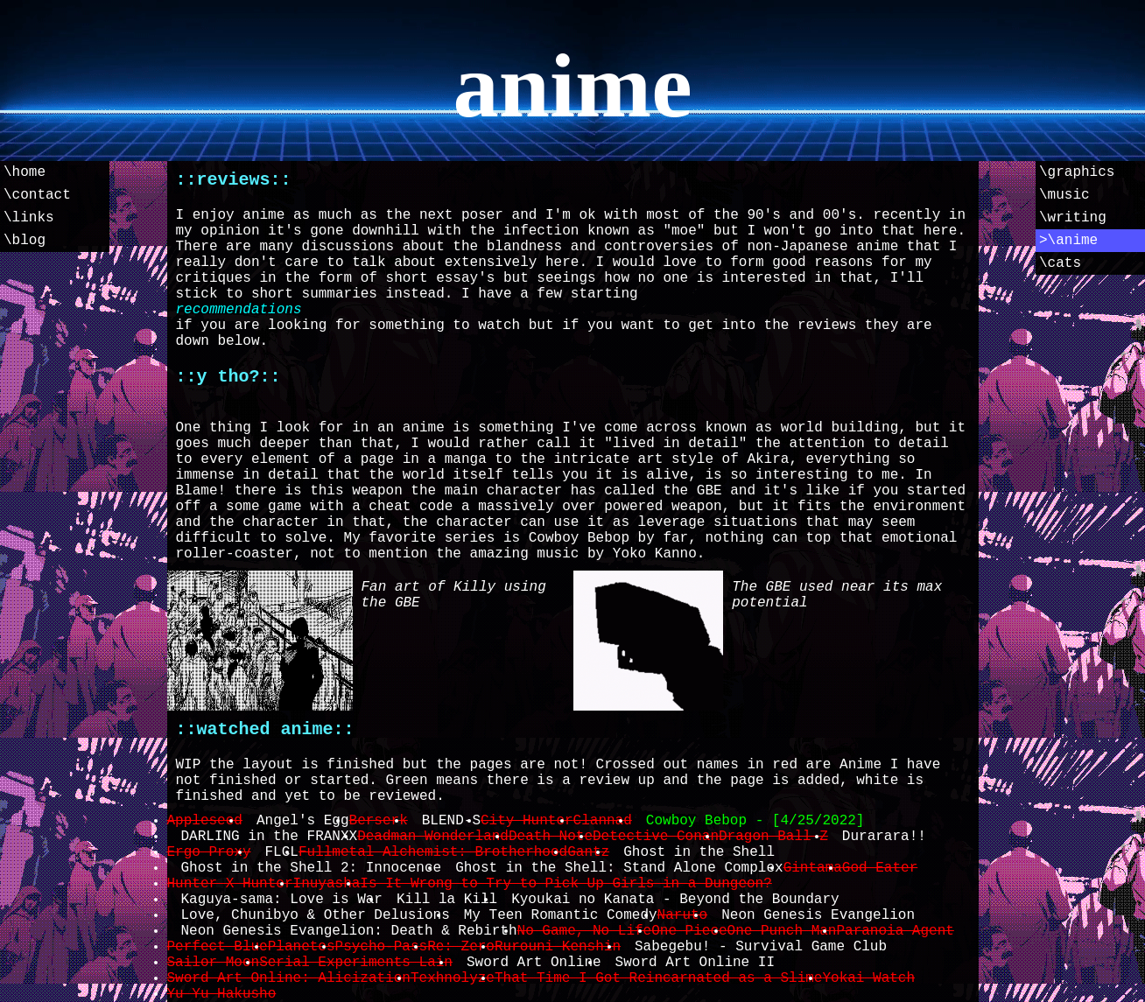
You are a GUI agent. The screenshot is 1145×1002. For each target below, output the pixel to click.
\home (25, 172)
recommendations (239, 310)
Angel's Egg (302, 821)
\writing (1072, 218)
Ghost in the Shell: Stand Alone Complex (619, 868)
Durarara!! (884, 836)
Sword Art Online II (695, 962)
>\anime (1068, 241)
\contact (37, 195)
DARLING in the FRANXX (269, 836)
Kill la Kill (447, 899)
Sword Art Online (534, 962)
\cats (1060, 263)
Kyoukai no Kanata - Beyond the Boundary (675, 899)
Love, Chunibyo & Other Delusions (315, 915)
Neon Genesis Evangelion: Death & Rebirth (349, 931)
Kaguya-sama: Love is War (282, 899)
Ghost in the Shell (699, 852)
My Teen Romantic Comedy (560, 915)
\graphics (1076, 172)
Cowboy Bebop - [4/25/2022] (755, 821)
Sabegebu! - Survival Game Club (761, 947)
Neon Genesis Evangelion (818, 915)
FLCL (282, 852)
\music (1064, 195)
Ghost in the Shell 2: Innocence (311, 868)
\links (29, 218)
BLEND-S (451, 821)
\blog (25, 241)
